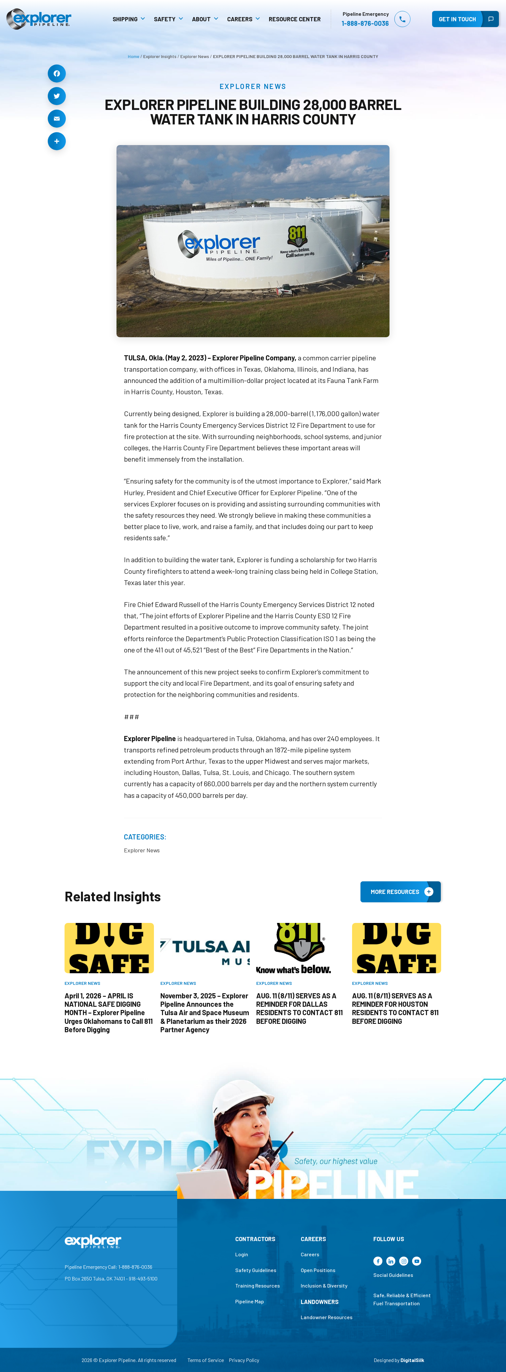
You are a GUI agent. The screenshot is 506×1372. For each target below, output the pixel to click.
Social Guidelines (411, 1285)
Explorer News (253, 86)
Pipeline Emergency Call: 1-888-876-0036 (90, 1277)
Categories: (145, 838)
